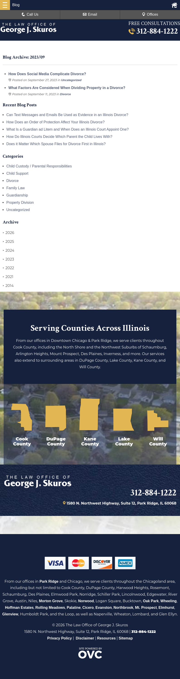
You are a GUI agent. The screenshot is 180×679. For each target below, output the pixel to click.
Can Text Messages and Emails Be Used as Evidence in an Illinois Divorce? (67, 115)
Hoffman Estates (19, 607)
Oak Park (151, 601)
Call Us (30, 14)
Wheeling (168, 601)
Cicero (88, 607)
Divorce (65, 94)
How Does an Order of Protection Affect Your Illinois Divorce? (55, 122)
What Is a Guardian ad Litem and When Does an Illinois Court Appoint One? (67, 129)
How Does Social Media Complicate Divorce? (47, 74)
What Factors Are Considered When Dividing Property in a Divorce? (66, 88)
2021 (8, 277)
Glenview (10, 614)
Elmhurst (166, 607)
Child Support (17, 173)
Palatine (74, 607)
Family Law (15, 188)
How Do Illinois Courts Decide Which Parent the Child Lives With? (59, 137)
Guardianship (17, 195)
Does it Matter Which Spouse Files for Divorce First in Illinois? (56, 144)
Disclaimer (85, 638)
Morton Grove (51, 601)
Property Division (20, 202)
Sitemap (126, 638)
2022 (8, 268)
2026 (8, 233)
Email (90, 14)
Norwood (86, 601)
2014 (8, 286)
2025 (8, 242)
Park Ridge (49, 581)
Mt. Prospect (146, 607)
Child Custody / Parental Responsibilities (39, 166)
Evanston (103, 607)
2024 (8, 250)
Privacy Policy (59, 638)
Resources (106, 638)
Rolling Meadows (50, 607)
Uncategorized (71, 80)
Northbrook (123, 607)
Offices (150, 14)
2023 (8, 259)
